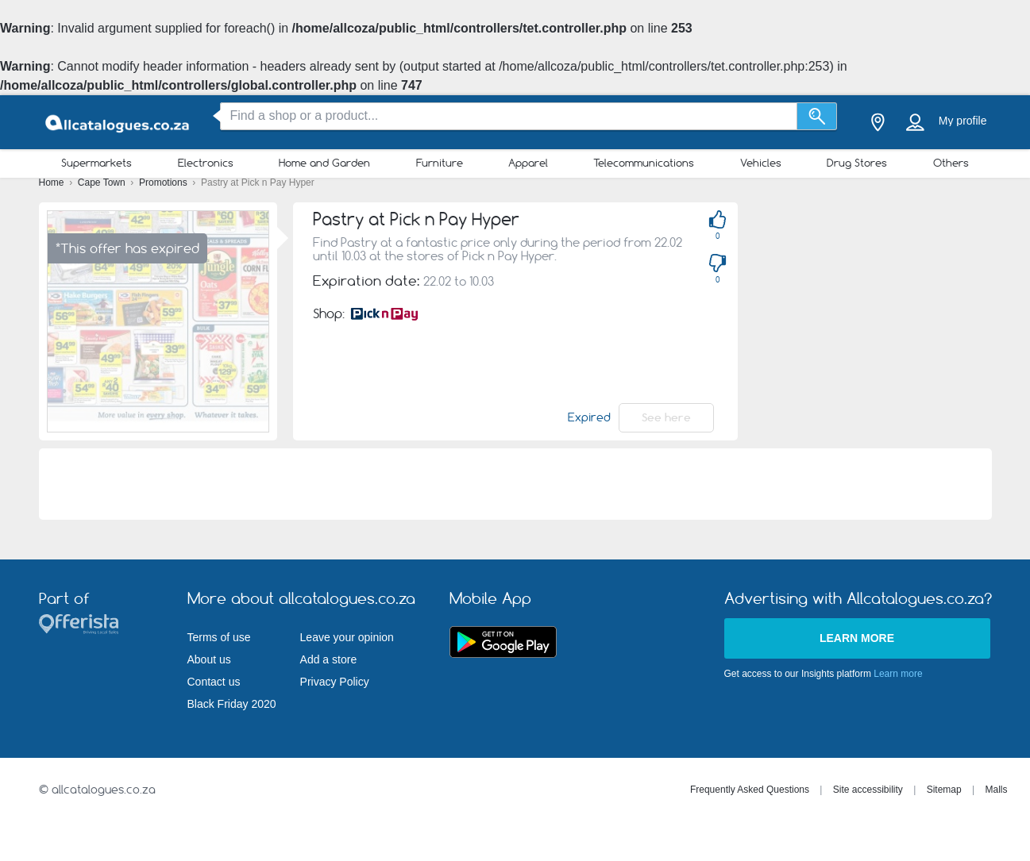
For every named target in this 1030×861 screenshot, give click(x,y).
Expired (589, 417)
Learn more (857, 638)
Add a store (328, 659)
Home (53, 182)
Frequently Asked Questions (749, 789)
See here (666, 417)
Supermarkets (96, 162)
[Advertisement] (892, 313)
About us (209, 659)
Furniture (439, 162)
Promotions (164, 182)
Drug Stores (857, 162)
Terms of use (219, 637)
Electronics (205, 162)
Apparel (528, 162)
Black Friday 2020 (231, 704)
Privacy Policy (334, 681)
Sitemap (944, 789)
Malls (996, 789)
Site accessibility (868, 789)
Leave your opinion (347, 637)
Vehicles (760, 162)
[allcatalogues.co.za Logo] (118, 123)
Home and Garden (324, 162)
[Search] (816, 116)
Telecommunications (643, 162)
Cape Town (103, 182)
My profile (963, 120)
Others (951, 162)
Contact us (214, 681)
